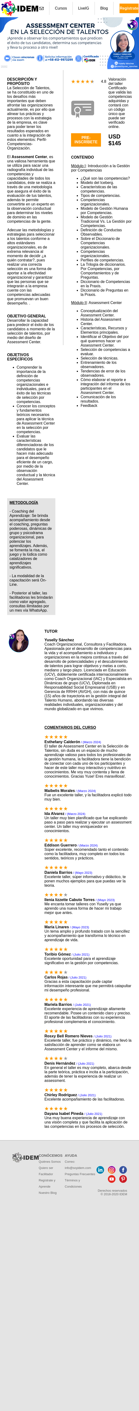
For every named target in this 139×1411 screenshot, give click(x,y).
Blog (104, 8)
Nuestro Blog (48, 1193)
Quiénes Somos (50, 1161)
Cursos (61, 8)
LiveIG (83, 8)
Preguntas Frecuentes (80, 1174)
